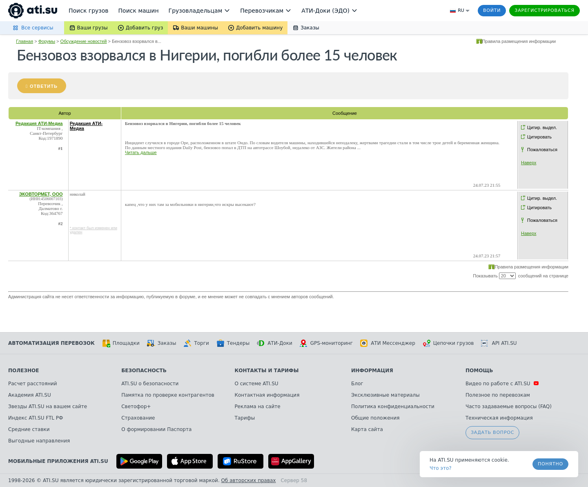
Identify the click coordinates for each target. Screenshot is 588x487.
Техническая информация (499, 418)
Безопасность (144, 370)
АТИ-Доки (274, 343)
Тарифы (244, 418)
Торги (196, 343)
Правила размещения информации (519, 41)
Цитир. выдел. (542, 127)
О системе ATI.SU (256, 383)
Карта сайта (367, 429)
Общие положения (375, 418)
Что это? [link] (441, 468)
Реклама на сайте (257, 406)
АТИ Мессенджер (387, 343)
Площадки (121, 343)
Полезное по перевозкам (498, 395)
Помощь (479, 370)
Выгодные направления (39, 441)
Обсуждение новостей (83, 41)
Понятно (550, 464)
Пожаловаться (542, 149)
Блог (357, 383)
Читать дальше (141, 152)
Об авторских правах (248, 480)
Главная (24, 41)
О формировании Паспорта (156, 429)
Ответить (44, 86)
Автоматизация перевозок (51, 343)
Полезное (23, 370)
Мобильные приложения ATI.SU (58, 461)
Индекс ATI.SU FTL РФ (35, 418)
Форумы (46, 41)
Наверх (528, 162)
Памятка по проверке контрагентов (167, 395)
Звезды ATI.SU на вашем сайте (47, 406)
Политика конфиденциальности (392, 406)
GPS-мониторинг (326, 343)
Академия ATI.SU (29, 395)
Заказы (161, 343)
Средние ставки (29, 429)
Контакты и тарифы (266, 370)
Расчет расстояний (32, 383)
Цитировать (539, 136)
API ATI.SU (499, 343)
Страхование (138, 418)
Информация (372, 370)
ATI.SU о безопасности (149, 383)
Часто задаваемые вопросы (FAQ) (509, 406)
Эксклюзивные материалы (385, 395)
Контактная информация (266, 395)
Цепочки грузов (448, 343)
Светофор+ (136, 406)
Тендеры (232, 343)
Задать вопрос (492, 432)
